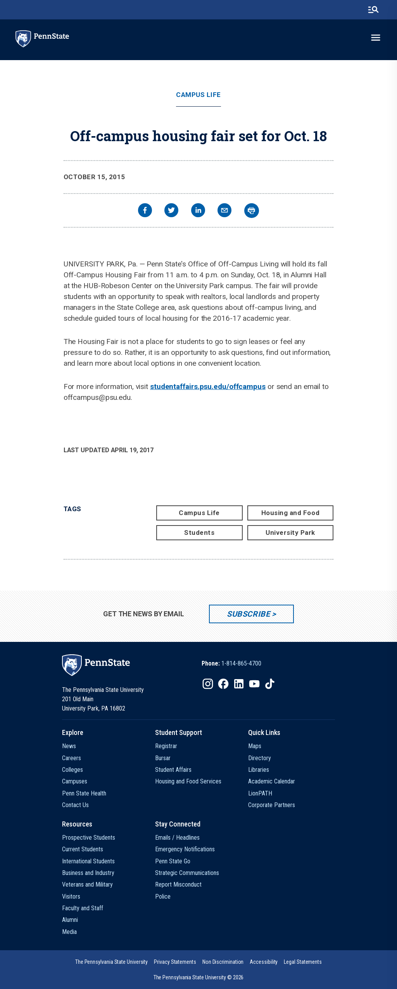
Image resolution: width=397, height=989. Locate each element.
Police (163, 896)
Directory (259, 758)
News (69, 746)
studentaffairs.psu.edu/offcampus (208, 386)
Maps (254, 746)
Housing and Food (290, 513)
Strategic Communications (187, 873)
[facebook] (145, 211)
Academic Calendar (271, 781)
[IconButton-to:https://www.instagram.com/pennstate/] (208, 684)
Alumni (70, 919)
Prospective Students (88, 837)
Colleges (72, 769)
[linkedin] (198, 211)
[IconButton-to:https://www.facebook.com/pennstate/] (223, 684)
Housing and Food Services (188, 781)
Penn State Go (172, 861)
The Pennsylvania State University (111, 962)
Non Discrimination (223, 962)
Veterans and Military (87, 884)
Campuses (74, 781)
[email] (224, 211)
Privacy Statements (175, 962)
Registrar (166, 746)
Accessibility (264, 962)
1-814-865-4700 (241, 663)
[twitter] (171, 211)
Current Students (82, 849)
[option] (231, 663)
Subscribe (248, 614)
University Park (290, 532)
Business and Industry (88, 873)
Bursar (163, 758)
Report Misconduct (178, 884)
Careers (71, 758)
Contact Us (75, 805)
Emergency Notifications (185, 849)
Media (69, 931)
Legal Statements (303, 962)
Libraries (258, 769)
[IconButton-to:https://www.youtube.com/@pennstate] (254, 684)
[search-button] (373, 10)
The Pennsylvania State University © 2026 (199, 977)
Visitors (71, 896)
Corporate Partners (271, 805)
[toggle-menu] (375, 37)
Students (199, 532)
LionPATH (260, 793)
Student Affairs (173, 769)
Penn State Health (84, 793)
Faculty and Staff (82, 908)
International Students (88, 861)
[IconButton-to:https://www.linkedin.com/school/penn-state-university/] (239, 684)
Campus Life (198, 95)
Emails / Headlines (177, 837)
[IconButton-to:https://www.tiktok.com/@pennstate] (270, 684)
